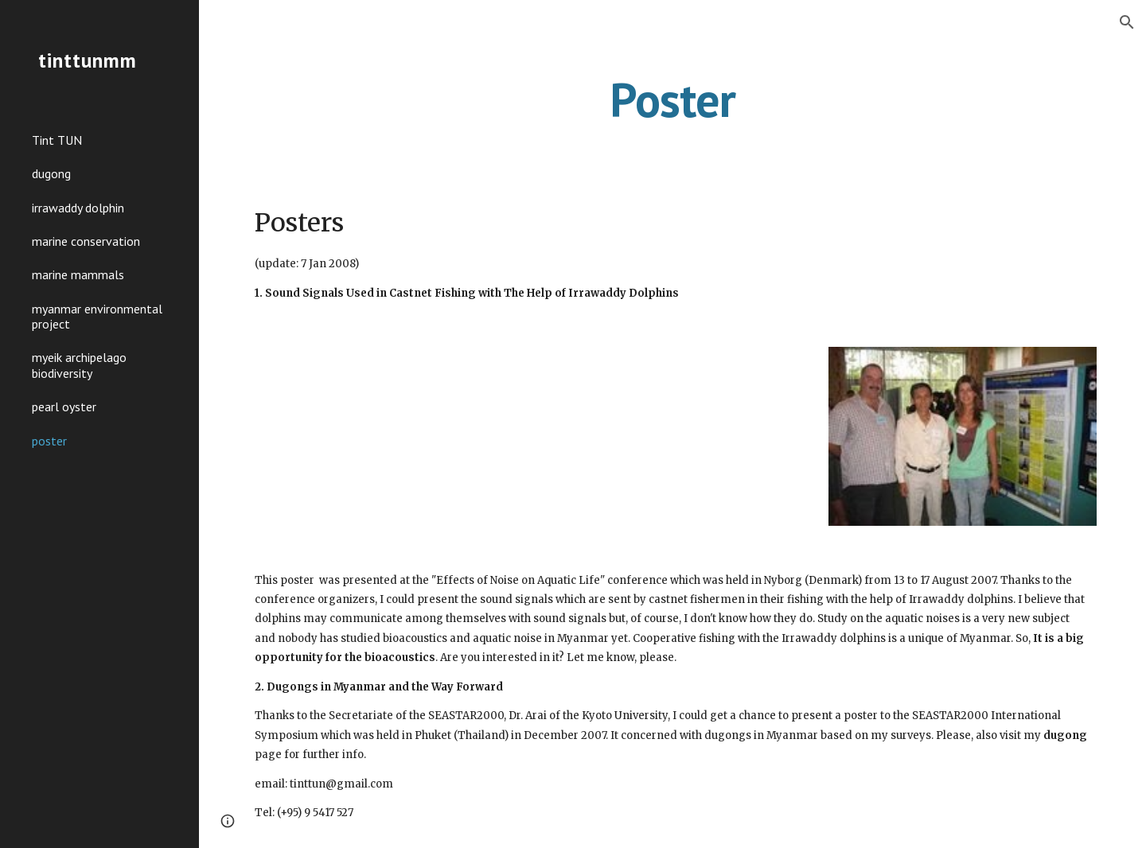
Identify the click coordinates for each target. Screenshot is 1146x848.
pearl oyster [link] (64, 406)
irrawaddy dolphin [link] (78, 208)
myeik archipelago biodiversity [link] (79, 364)
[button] (1127, 22)
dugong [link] (51, 173)
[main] (672, 99)
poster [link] (49, 441)
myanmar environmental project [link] (97, 316)
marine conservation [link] (86, 241)
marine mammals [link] (78, 274)
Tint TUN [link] (57, 140)
